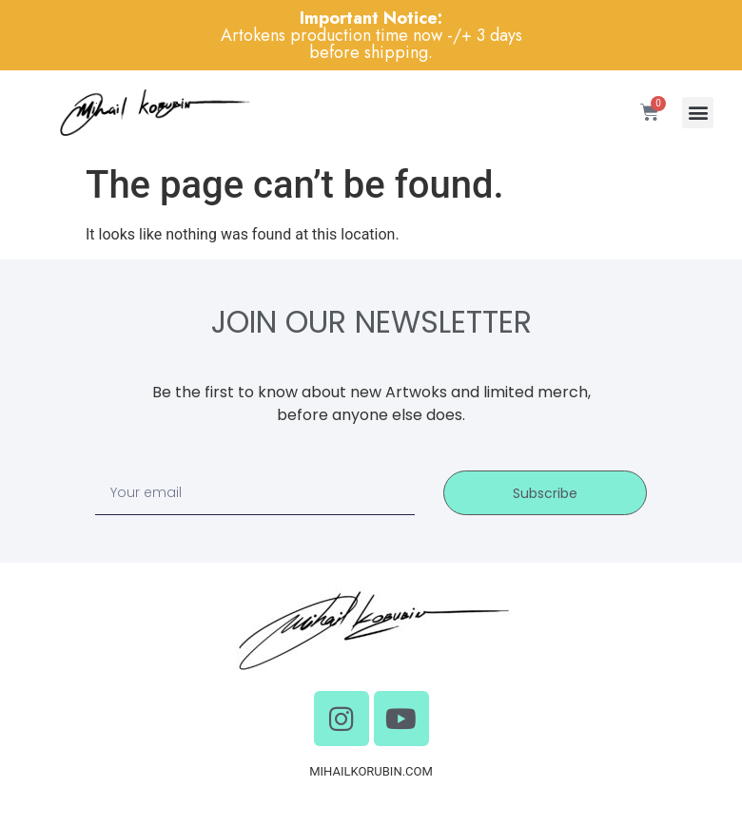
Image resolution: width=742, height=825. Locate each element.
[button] (697, 112)
